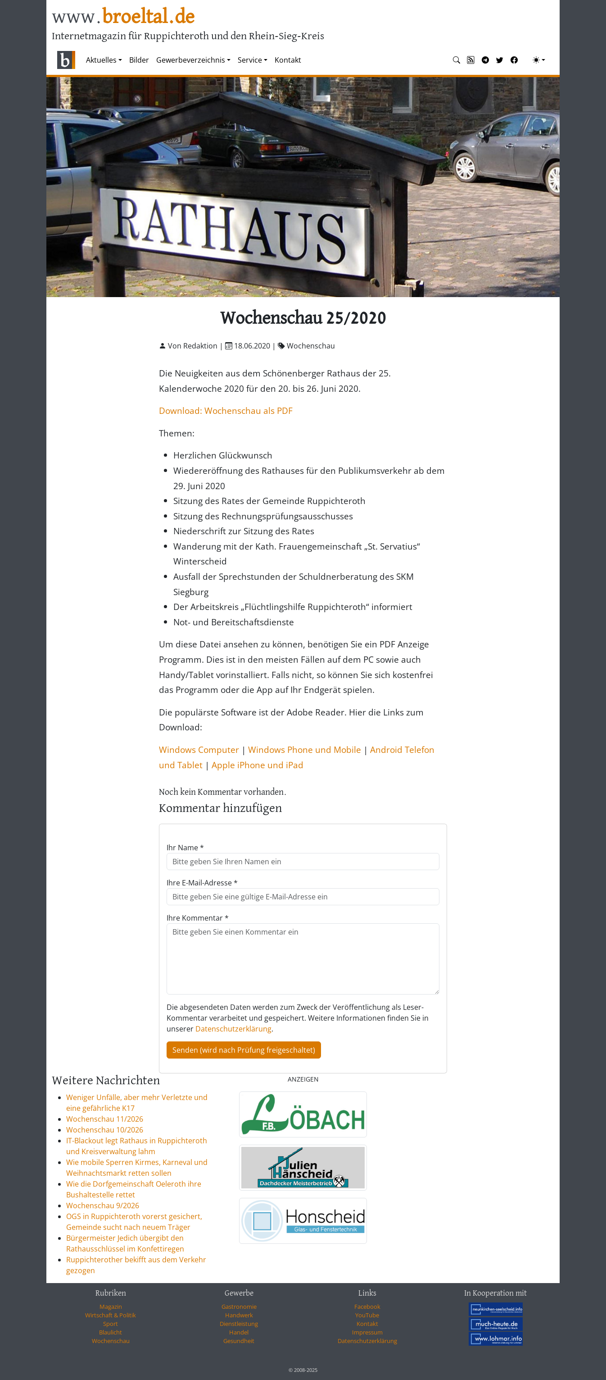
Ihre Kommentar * (198, 918)
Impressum (367, 1332)
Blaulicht (110, 1332)
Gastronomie (239, 1306)
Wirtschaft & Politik (110, 1315)
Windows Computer (199, 749)
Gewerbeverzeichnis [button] (190, 60)
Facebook (367, 1306)
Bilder (139, 60)
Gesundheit (238, 1341)
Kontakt (288, 60)
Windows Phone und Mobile (304, 749)
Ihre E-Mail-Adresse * (202, 883)
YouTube (367, 1315)
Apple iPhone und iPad (257, 765)
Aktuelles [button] (101, 60)
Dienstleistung (239, 1324)
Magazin (110, 1306)
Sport (110, 1324)
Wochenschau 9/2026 (102, 1205)
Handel (239, 1332)
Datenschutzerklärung (233, 1029)
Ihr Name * (185, 848)
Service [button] (250, 60)
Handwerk (239, 1315)
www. (123, 17)
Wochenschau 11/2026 (104, 1119)
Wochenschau (111, 1341)
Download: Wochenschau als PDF (226, 410)
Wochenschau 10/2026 (104, 1130)
